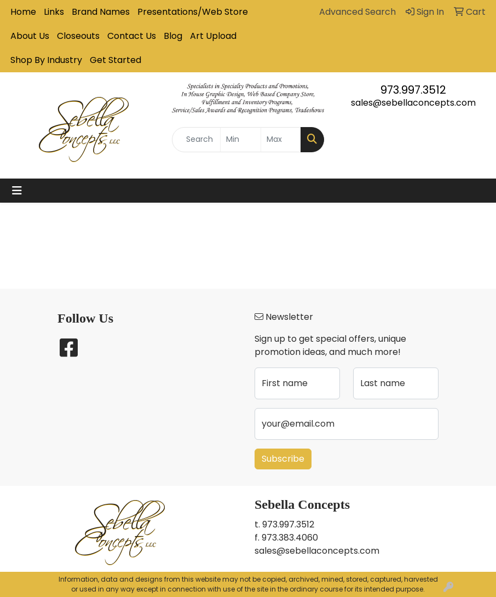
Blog (173, 36)
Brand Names (101, 11)
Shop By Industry (46, 60)
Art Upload (213, 36)
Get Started (115, 60)
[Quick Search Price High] (281, 139)
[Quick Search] (196, 139)
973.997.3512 (413, 89)
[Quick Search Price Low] (240, 139)
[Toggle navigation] (16, 190)
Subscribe (283, 458)
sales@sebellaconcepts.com (413, 102)
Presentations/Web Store (192, 11)
